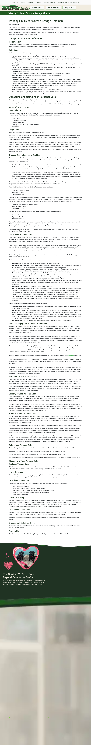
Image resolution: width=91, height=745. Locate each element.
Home (13, 2)
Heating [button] (23, 2)
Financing (46, 2)
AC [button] (18, 2)
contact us (71, 355)
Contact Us (76, 2)
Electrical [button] (30, 2)
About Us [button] (53, 2)
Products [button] (38, 2)
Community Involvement (65, 2)
